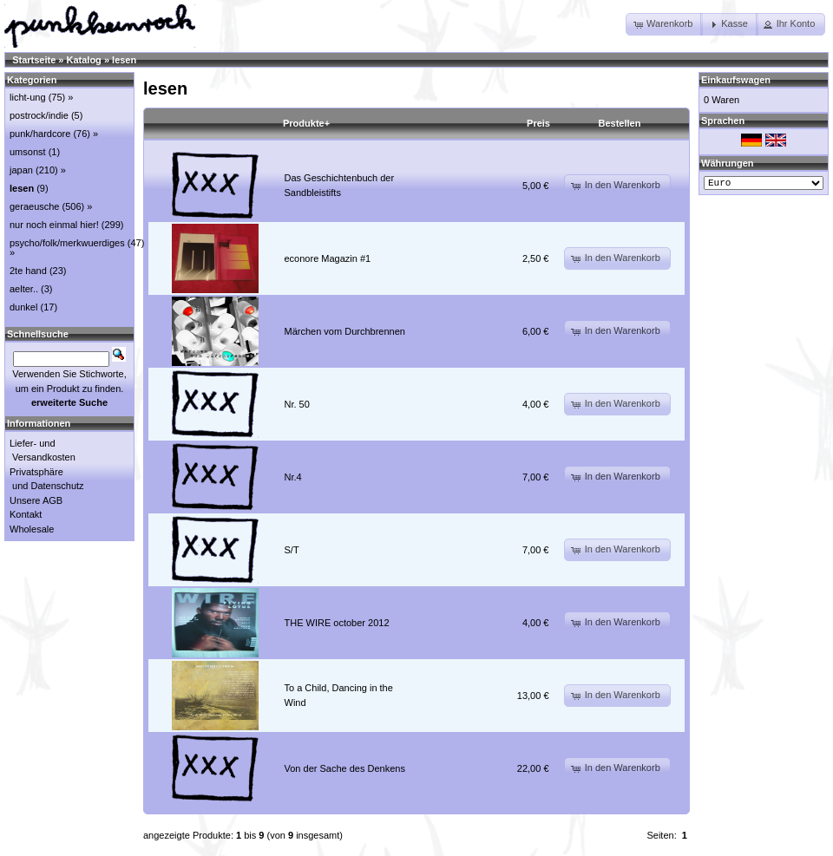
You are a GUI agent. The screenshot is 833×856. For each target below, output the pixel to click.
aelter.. (24, 289)
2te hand (28, 270)
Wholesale (32, 529)
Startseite (34, 60)
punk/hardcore (40, 133)
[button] (664, 24)
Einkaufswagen (736, 80)
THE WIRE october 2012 (337, 622)
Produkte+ (306, 123)
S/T (292, 550)
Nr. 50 (297, 404)
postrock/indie (39, 115)
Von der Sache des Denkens (345, 768)
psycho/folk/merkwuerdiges (67, 243)
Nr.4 (293, 477)
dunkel (23, 307)
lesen (124, 60)
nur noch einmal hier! (54, 224)
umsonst (28, 152)
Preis (538, 123)
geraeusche (35, 206)
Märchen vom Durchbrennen (345, 331)
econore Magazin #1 (328, 258)
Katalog (84, 60)
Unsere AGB (36, 500)
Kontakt (26, 514)
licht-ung (28, 97)
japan (21, 170)
